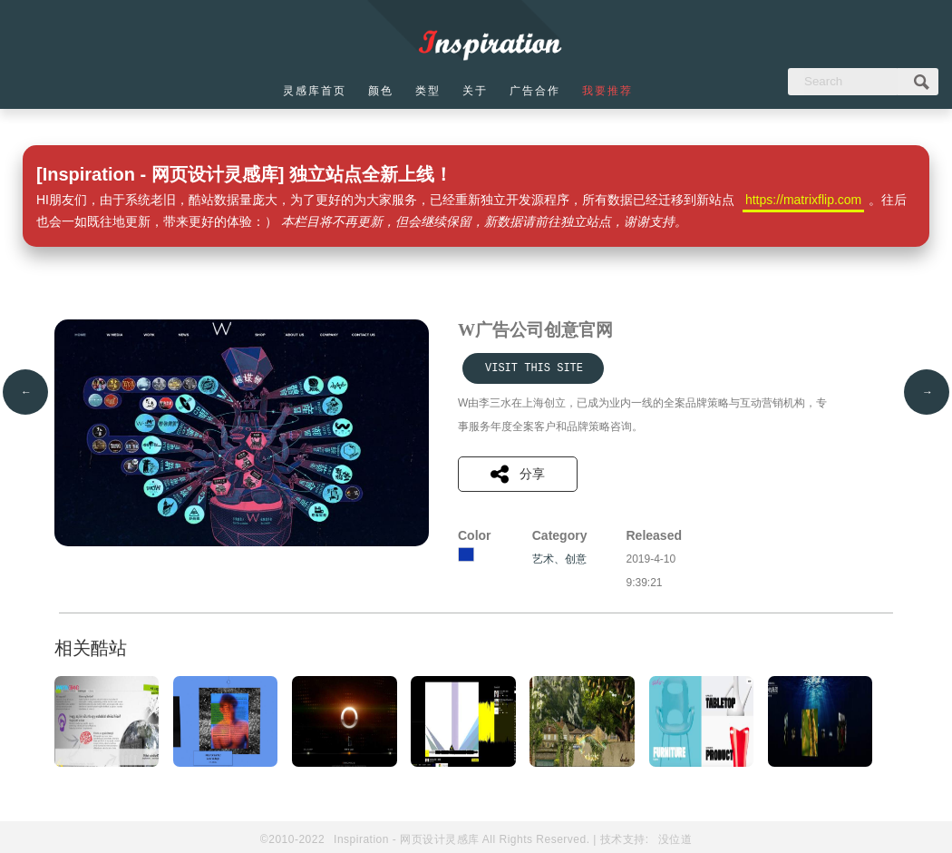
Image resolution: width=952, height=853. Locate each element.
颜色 (380, 90)
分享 (518, 474)
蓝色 (466, 554)
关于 (475, 90)
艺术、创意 (559, 559)
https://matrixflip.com (803, 199)
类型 (428, 90)
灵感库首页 (314, 90)
